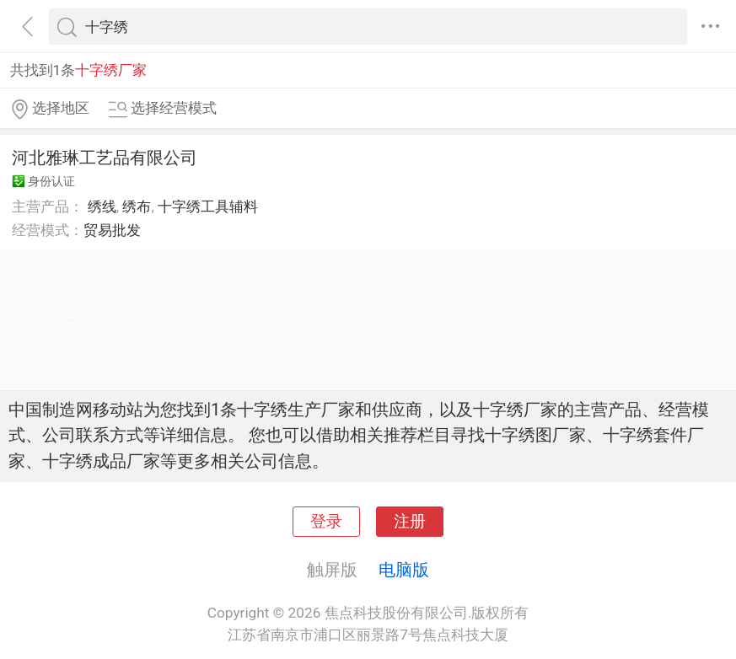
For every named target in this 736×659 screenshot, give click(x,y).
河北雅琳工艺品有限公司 (104, 157)
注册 (410, 521)
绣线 (102, 206)
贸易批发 (112, 230)
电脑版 (404, 570)
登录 (326, 521)
